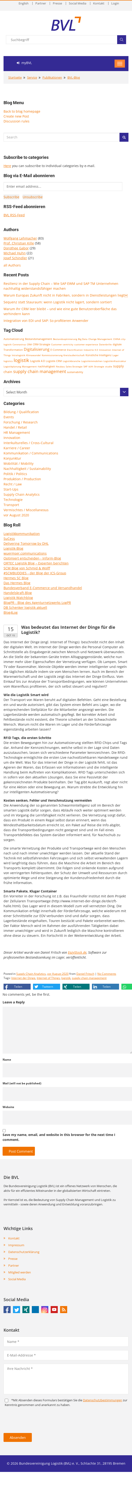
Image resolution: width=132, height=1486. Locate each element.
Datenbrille (105, 344)
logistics (8, 361)
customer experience (86, 344)
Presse (57, 3)
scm (90, 366)
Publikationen (52, 77)
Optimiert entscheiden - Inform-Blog (32, 558)
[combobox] (66, 392)
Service (32, 77)
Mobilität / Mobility (18, 463)
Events (9, 417)
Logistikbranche (71, 361)
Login (115, 3)
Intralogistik (18, 355)
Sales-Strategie (74, 366)
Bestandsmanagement (38, 339)
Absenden (18, 1437)
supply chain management (39, 371)
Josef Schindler (15, 258)
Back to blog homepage (22, 111)
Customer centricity (62, 344)
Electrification (75, 349)
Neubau (60, 366)
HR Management (17, 432)
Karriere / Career (17, 448)
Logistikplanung (12, 366)
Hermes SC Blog (16, 578)
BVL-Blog (73, 77)
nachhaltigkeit (46, 366)
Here (7, 166)
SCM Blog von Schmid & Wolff (27, 568)
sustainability (75, 372)
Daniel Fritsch (85, 974)
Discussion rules (16, 121)
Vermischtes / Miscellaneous (26, 510)
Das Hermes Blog (17, 583)
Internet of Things (48, 978)
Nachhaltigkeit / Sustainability (27, 468)
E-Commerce (58, 349)
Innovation (105, 349)
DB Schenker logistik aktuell (25, 607)
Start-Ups (11, 489)
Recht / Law (13, 484)
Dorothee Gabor (16, 248)
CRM (29, 344)
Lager (115, 355)
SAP (85, 366)
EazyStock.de (77, 952)
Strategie (99, 366)
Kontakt (98, 3)
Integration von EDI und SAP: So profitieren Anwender (46, 320)
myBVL (24, 63)
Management (29, 366)
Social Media (77, 3)
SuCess (9, 538)
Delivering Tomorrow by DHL (26, 543)
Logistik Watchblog (18, 597)
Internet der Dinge (23, 978)
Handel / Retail (15, 427)
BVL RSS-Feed (14, 215)
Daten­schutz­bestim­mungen (102, 1400)
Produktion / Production (22, 479)
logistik (21, 360)
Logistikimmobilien (92, 361)
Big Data (82, 339)
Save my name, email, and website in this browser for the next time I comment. (59, 1137)
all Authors (12, 265)
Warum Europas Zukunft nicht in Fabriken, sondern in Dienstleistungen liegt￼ (66, 295)
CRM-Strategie (41, 344)
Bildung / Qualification (21, 412)
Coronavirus (19, 344)
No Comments (106, 974)
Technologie (13, 499)
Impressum (16, 1245)
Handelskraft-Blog (18, 593)
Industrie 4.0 (91, 349)
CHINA (116, 339)
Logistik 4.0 (37, 361)
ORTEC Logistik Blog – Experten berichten (36, 563)
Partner (40, 3)
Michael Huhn (15, 253)
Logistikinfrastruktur (114, 361)
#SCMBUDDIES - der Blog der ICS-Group (35, 573)
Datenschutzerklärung (23, 1252)
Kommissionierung (52, 355)
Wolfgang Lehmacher (20, 238)
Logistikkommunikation (22, 533)
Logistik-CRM (54, 361)
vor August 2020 (16, 515)
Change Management (100, 339)
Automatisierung (14, 339)
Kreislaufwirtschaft (74, 355)
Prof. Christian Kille (19, 243)
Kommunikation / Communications (31, 453)
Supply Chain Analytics (22, 494)
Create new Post (16, 116)
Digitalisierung (37, 349)
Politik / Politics (15, 474)
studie (108, 366)
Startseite (15, 77)
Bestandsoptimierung (65, 339)
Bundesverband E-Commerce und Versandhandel (43, 588)
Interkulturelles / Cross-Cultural (29, 443)
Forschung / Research (21, 422)
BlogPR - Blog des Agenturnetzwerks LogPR (37, 602)
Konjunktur (12, 458)
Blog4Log (11, 612)
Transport (11, 505)
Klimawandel (33, 355)
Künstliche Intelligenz (98, 355)
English (24, 3)
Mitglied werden (19, 1272)
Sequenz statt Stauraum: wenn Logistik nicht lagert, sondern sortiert (58, 302)
